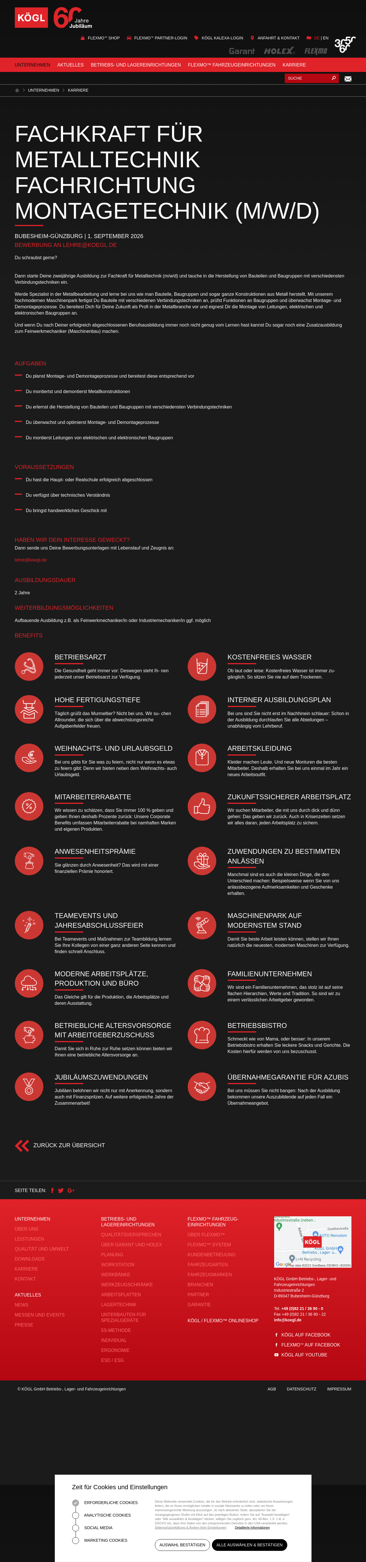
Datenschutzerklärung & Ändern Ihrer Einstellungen (191, 1527)
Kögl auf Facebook (306, 1334)
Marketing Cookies (100, 1540)
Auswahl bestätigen (182, 1547)
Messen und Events (40, 1315)
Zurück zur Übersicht (68, 1145)
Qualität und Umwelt (42, 1249)
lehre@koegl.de (90, 245)
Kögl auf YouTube (304, 1354)
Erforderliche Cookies (105, 1502)
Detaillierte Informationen (252, 1527)
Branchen (200, 1284)
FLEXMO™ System (209, 1244)
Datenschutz (301, 1394)
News (22, 1305)
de (317, 38)
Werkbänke (115, 1274)
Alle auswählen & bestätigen (252, 1547)
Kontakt (25, 1279)
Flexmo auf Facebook (311, 1344)
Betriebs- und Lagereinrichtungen (136, 65)
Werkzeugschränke (127, 1284)
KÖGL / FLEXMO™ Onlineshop (223, 1320)
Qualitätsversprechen (131, 1234)
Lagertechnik (119, 1304)
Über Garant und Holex (131, 1244)
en (325, 38)
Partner (198, 1294)
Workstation (118, 1264)
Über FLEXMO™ (206, 1234)
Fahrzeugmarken (210, 1274)
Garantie (199, 1304)
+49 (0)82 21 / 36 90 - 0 (302, 1308)
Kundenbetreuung (212, 1254)
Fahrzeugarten (208, 1264)
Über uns (27, 1229)
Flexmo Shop (100, 38)
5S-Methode (116, 1330)
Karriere (294, 65)
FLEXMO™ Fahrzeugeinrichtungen (232, 65)
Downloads (30, 1259)
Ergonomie (115, 1350)
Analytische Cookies (101, 1515)
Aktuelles (70, 65)
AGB (272, 1394)
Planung (112, 1254)
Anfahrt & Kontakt (275, 38)
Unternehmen (32, 65)
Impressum (339, 1394)
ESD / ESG (112, 1360)
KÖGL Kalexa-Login (218, 38)
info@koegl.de (288, 1320)
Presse (24, 1325)
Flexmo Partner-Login (157, 38)
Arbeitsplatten (121, 1294)
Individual (114, 1340)
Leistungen (29, 1239)
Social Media (92, 1528)
